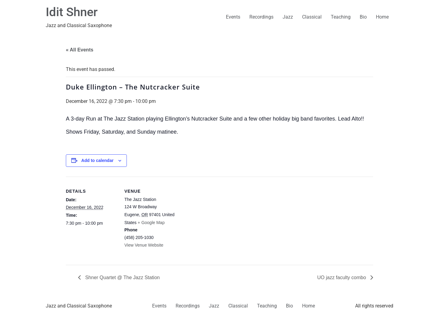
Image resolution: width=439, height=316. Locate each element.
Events (233, 17)
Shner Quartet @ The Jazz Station (122, 277)
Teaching (341, 17)
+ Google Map (151, 222)
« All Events (79, 49)
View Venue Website (143, 245)
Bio (363, 17)
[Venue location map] (215, 219)
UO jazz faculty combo (342, 277)
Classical (312, 17)
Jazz (288, 17)
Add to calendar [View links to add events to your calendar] (97, 160)
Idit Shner (72, 12)
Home (382, 17)
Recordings (261, 17)
